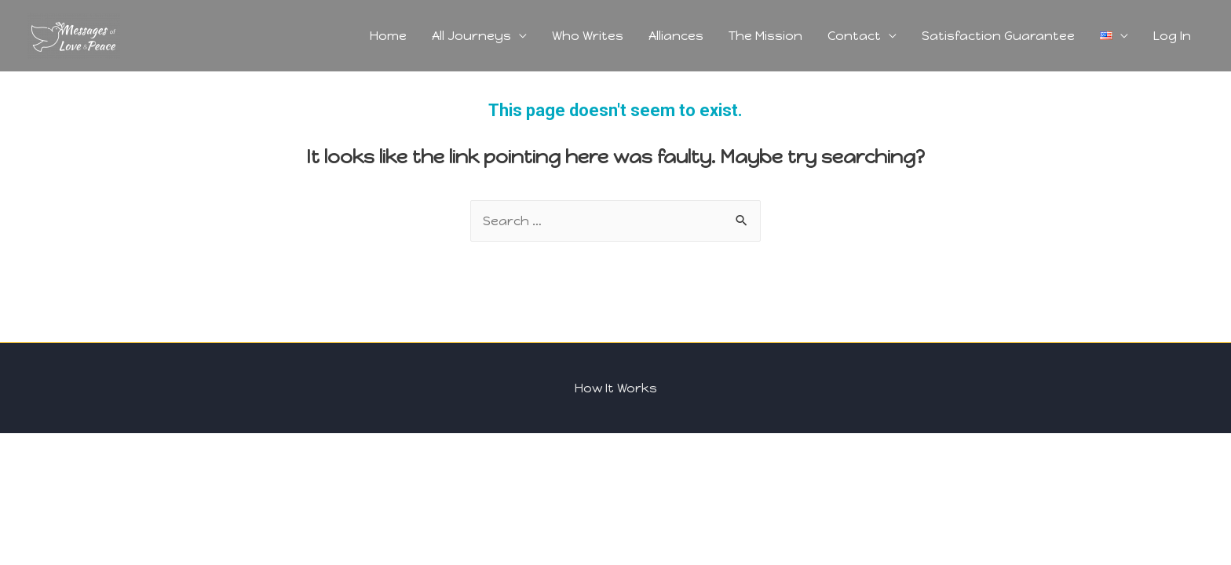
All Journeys (471, 35)
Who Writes (587, 35)
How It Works (616, 388)
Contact (854, 35)
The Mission (765, 35)
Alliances (675, 35)
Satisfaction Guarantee (998, 35)
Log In (1172, 35)
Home (388, 35)
